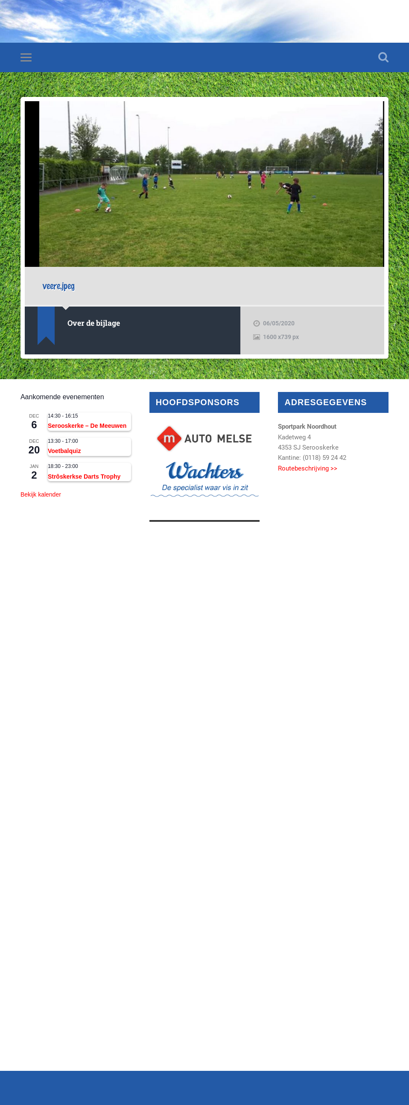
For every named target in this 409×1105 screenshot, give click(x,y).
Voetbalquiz (64, 450)
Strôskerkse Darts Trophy (84, 476)
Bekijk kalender (40, 494)
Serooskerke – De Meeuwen (87, 425)
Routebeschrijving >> (307, 468)
